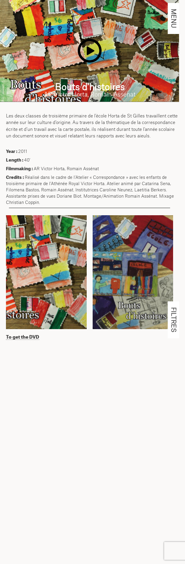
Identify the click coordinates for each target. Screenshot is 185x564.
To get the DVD (22, 337)
